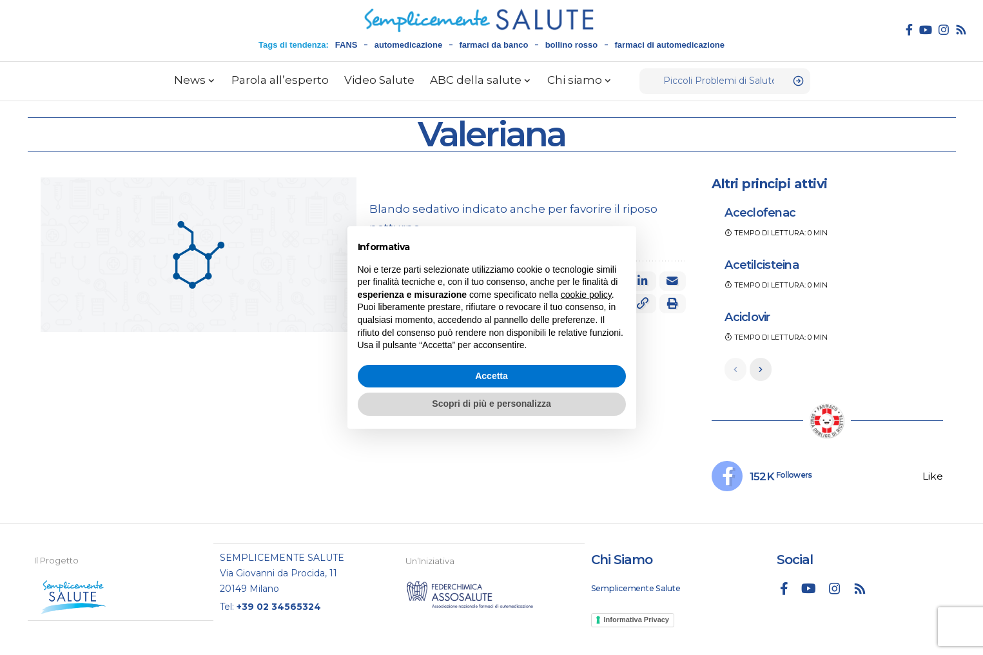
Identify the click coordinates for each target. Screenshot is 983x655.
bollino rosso (571, 45)
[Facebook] (909, 29)
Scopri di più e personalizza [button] (491, 403)
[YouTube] (925, 29)
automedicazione (408, 45)
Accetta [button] (491, 376)
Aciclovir (747, 317)
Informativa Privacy (637, 620)
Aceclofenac (760, 213)
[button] (672, 303)
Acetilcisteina (762, 265)
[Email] (672, 281)
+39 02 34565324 (279, 606)
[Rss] (961, 29)
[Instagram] (943, 29)
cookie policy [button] (586, 294)
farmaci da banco (493, 45)
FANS (346, 45)
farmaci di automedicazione (670, 45)
